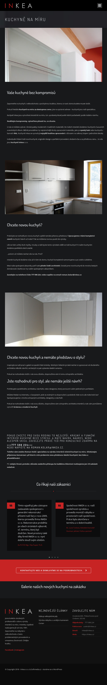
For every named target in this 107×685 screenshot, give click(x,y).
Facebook (9, 650)
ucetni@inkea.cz (89, 626)
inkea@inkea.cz (88, 630)
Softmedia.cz (36, 669)
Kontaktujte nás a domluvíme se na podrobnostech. (51, 570)
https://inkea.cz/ (88, 634)
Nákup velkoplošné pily (48, 616)
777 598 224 (89, 622)
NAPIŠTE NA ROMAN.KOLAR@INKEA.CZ (39, 447)
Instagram (19, 650)
